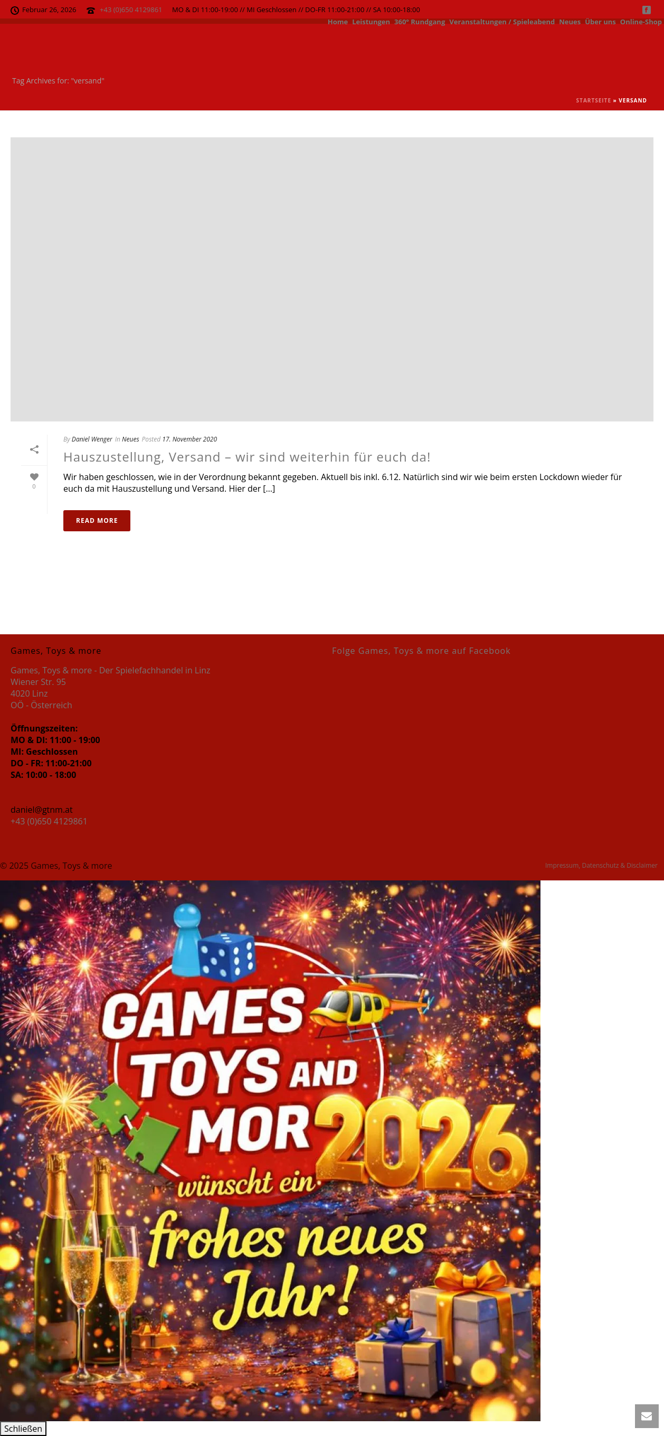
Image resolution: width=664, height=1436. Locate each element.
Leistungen (371, 21)
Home (338, 21)
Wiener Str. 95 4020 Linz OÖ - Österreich (41, 693)
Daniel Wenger (92, 439)
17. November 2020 (189, 439)
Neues (570, 21)
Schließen (23, 1428)
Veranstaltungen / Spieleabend (502, 21)
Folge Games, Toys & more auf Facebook (421, 650)
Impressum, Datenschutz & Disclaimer (601, 865)
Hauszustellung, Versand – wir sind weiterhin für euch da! (247, 456)
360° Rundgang (419, 21)
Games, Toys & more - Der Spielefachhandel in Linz (111, 670)
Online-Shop (641, 21)
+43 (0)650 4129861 (131, 9)
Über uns (600, 21)
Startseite (593, 100)
